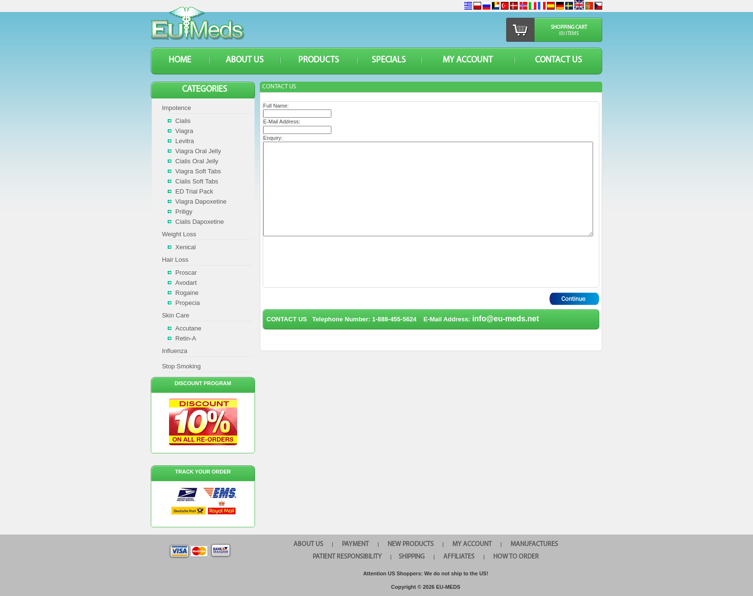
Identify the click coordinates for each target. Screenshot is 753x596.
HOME (180, 60)
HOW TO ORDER (516, 556)
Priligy (183, 211)
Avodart (186, 282)
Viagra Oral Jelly (198, 151)
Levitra (184, 141)
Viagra (184, 130)
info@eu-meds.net (505, 319)
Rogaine (186, 292)
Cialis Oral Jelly (197, 161)
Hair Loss (175, 259)
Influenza (174, 350)
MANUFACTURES (534, 544)
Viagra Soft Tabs (198, 171)
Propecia (187, 302)
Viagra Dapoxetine (201, 201)
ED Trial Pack (194, 191)
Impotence (176, 107)
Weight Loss (179, 234)
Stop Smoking (181, 366)
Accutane (188, 328)
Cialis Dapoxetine (199, 221)
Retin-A (185, 338)
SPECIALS (389, 60)
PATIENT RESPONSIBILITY (347, 556)
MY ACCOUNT (468, 60)
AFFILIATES (458, 556)
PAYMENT (355, 544)
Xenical (185, 247)
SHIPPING (412, 556)
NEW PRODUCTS (411, 544)
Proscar (186, 272)
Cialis (183, 120)
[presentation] (336, 261)
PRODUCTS (318, 60)
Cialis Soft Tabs (196, 181)
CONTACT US (558, 60)
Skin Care (175, 315)
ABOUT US (245, 60)
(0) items (569, 33)
